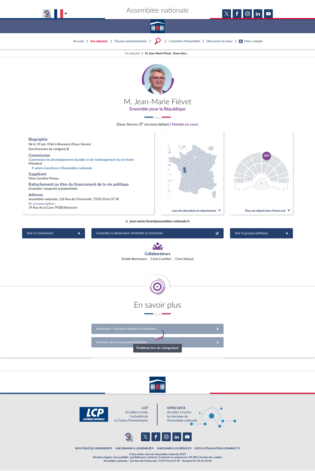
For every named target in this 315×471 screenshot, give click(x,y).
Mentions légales (102, 458)
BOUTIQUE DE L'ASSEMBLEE (92, 449)
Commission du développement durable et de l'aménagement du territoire (81, 160)
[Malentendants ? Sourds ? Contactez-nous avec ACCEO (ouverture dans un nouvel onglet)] (128, 437)
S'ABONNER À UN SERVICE (173, 449)
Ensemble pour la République (157, 109)
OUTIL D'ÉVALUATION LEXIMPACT (216, 449)
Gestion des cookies (210, 458)
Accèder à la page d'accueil (157, 24)
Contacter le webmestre (173, 458)
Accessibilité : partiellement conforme (135, 458)
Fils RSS (193, 458)
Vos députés (132, 53)
